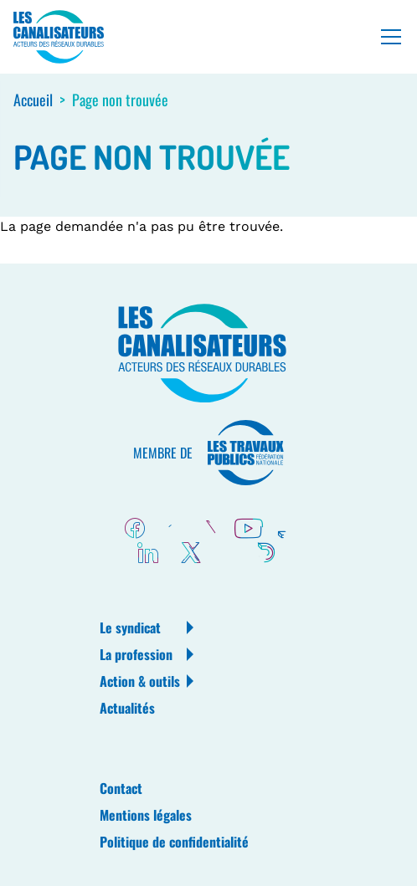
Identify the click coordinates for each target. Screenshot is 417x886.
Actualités (127, 708)
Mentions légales (146, 815)
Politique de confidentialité (174, 842)
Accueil (33, 99)
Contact (121, 788)
